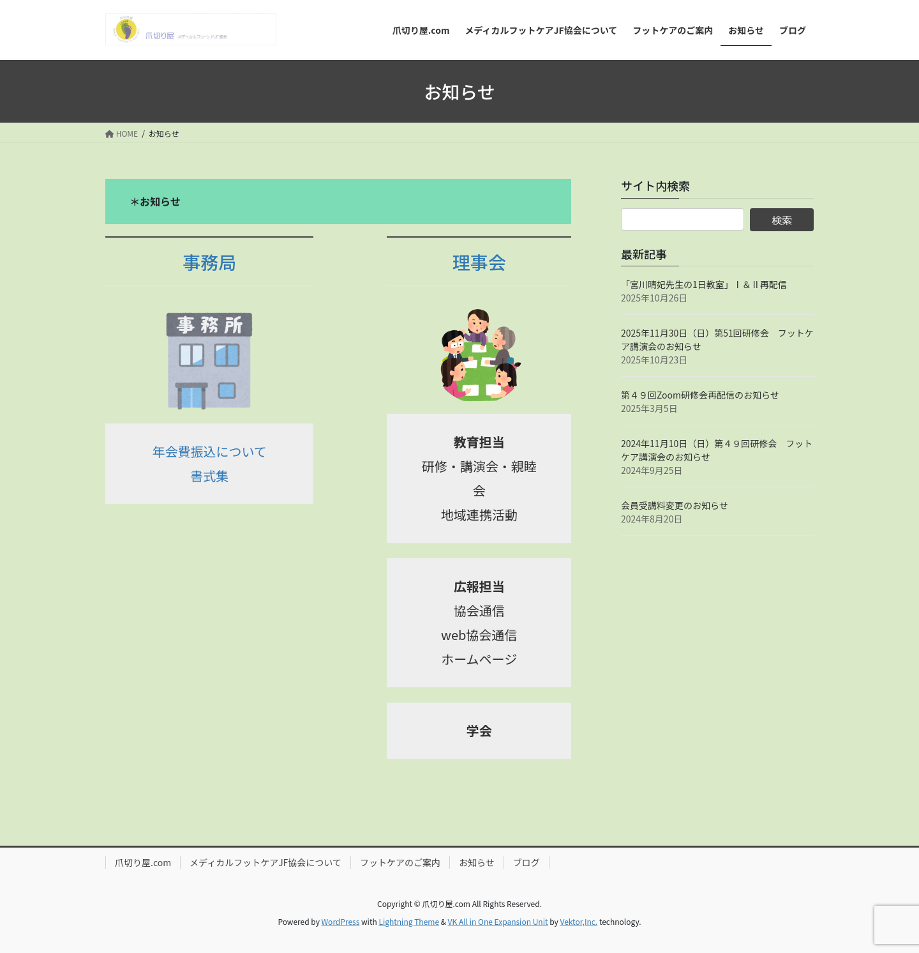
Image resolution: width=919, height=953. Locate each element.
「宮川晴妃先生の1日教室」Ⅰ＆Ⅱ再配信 (704, 284)
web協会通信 (479, 634)
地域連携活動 (479, 514)
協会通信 (479, 610)
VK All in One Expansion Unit (498, 921)
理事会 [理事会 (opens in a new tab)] (479, 262)
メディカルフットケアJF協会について (265, 862)
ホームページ (479, 659)
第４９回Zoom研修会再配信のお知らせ (700, 394)
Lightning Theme (408, 921)
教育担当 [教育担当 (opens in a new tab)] (479, 441)
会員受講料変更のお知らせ (674, 505)
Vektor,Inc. (578, 921)
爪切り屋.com (143, 862)
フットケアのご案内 (400, 862)
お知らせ (477, 862)
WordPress (341, 921)
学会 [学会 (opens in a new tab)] (479, 730)
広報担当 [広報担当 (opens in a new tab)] (479, 586)
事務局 (209, 262)
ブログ (526, 862)
